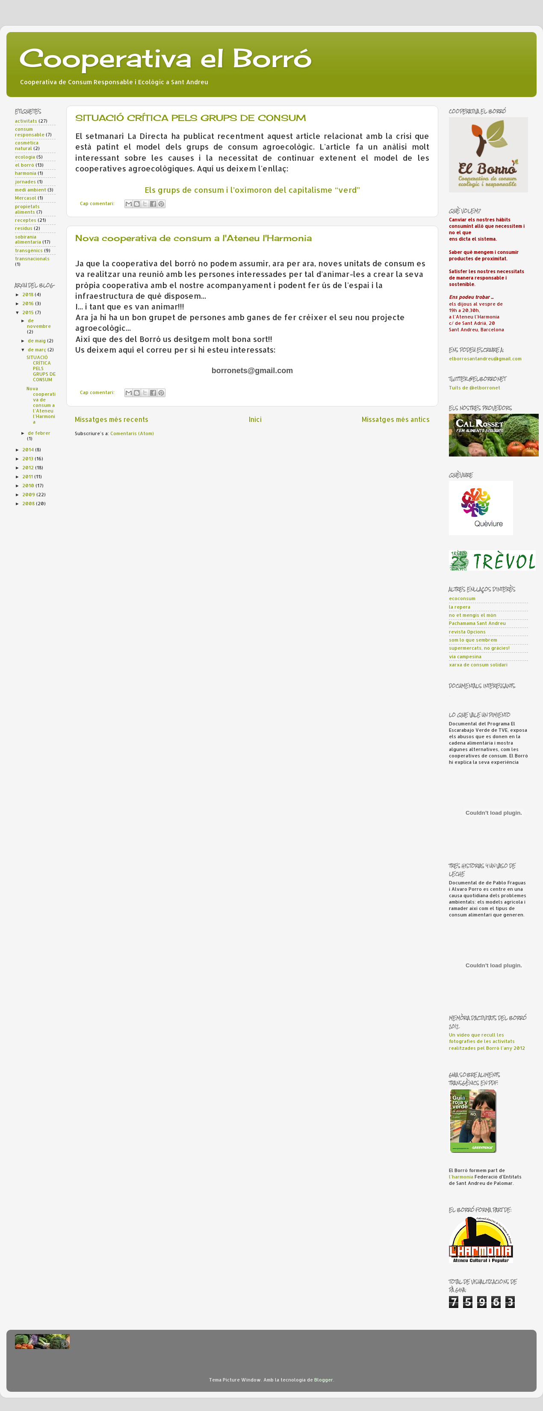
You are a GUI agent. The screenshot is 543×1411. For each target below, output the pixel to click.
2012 (28, 468)
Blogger (323, 1380)
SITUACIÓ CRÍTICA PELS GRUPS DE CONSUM (190, 117)
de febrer (39, 433)
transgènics (29, 250)
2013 (28, 459)
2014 (28, 450)
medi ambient (30, 190)
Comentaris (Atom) (132, 433)
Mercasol (25, 198)
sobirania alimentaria (28, 239)
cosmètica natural (26, 145)
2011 (28, 477)
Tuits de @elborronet (474, 388)
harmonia (25, 173)
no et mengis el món (472, 615)
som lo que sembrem (473, 640)
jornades (25, 182)
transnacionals (32, 259)
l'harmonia (461, 1177)
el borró (24, 165)
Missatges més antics (396, 419)
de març (37, 350)
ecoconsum (462, 598)
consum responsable (29, 132)
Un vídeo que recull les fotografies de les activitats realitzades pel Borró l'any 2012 (487, 1041)
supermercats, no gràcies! (479, 648)
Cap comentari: (98, 203)
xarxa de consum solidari (478, 665)
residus (23, 228)
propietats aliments (27, 209)
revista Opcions (467, 632)
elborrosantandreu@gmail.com (485, 359)
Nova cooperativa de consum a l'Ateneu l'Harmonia (193, 238)
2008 (29, 504)
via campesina (465, 657)
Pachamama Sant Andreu (477, 623)
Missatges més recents (111, 419)
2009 (29, 495)
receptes (25, 220)
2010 (28, 486)
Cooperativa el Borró (165, 57)
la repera (459, 607)
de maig (37, 341)
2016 (28, 303)
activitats (26, 121)
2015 (28, 312)
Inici (255, 419)
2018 (28, 295)
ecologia (25, 157)
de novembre (39, 323)
